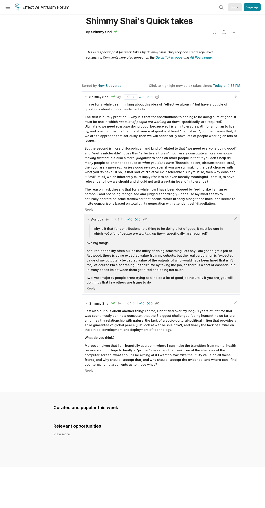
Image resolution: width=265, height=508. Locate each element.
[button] (142, 97)
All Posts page (201, 57)
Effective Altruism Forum (42, 7)
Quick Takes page (169, 57)
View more (61, 434)
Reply (89, 209)
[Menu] (8, 7)
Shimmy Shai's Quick (139, 21)
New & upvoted (109, 85)
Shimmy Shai (101, 32)
